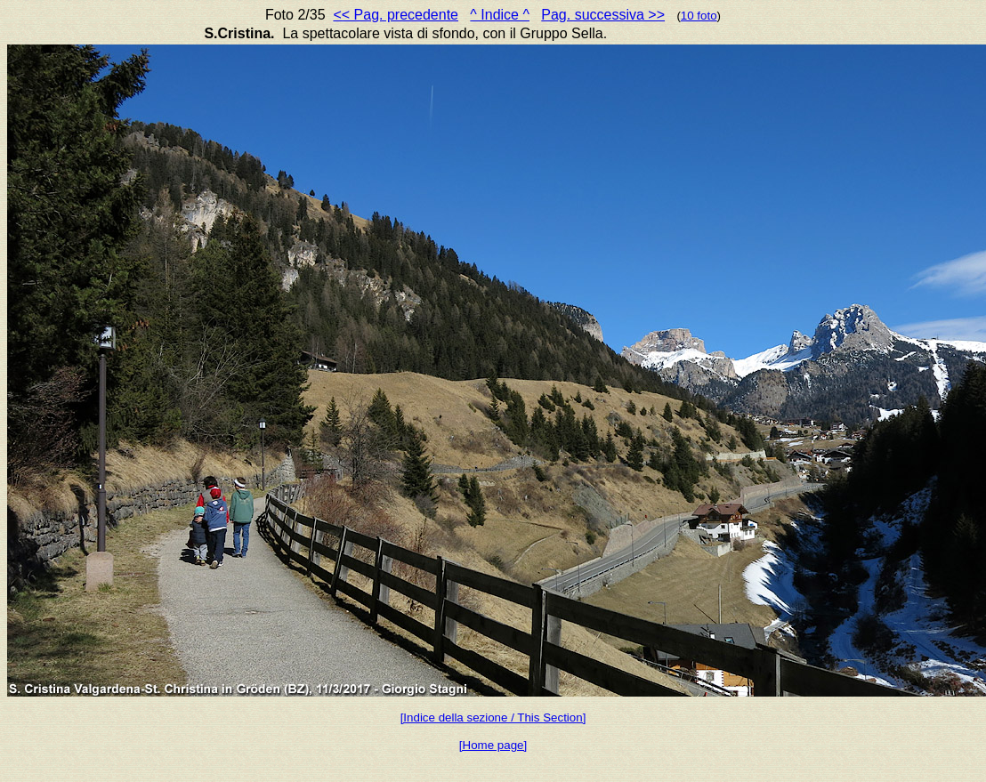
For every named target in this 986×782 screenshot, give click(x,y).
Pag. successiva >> (603, 14)
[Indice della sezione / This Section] (493, 717)
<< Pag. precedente (395, 14)
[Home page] (493, 745)
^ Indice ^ (499, 14)
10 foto (699, 15)
